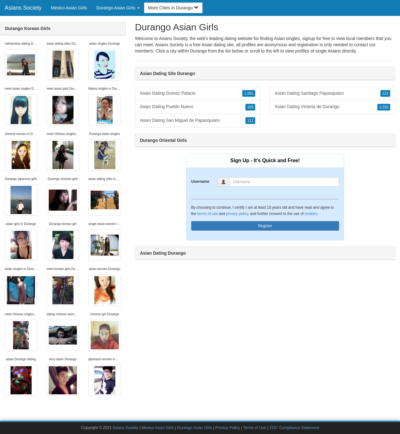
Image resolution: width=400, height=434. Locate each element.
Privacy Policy (227, 428)
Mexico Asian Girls (69, 7)
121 (385, 93)
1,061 (248, 93)
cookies (311, 214)
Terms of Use (254, 428)
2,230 (383, 107)
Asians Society (23, 8)
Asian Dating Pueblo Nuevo (198, 106)
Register (265, 226)
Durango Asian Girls (194, 428)
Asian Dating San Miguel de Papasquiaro (198, 120)
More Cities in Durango (173, 7)
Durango (198, 50)
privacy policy (237, 214)
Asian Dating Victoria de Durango (332, 106)
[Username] (284, 182)
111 (250, 120)
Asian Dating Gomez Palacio (198, 93)
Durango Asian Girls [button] (117, 7)
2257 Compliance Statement (294, 428)
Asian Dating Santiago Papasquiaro (332, 93)
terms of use (207, 214)
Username (200, 181)
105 (250, 107)
